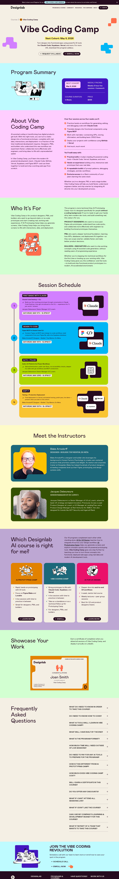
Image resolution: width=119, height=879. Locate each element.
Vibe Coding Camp (30, 19)
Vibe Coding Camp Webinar (55, 2)
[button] (58, 8)
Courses (14, 19)
